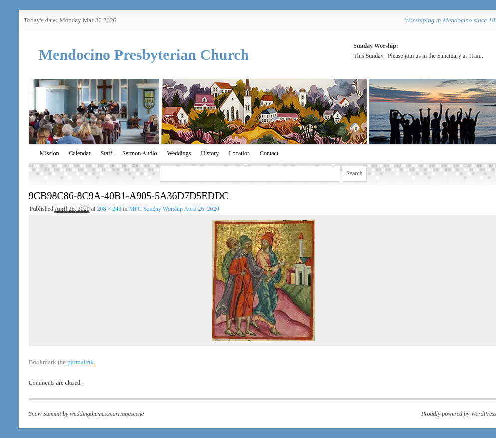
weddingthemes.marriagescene (107, 413)
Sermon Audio (139, 153)
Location (239, 153)
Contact (269, 153)
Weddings (179, 153)
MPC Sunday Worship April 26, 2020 (174, 208)
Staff (106, 153)
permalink (80, 362)
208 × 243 (109, 208)
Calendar (79, 153)
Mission (49, 153)
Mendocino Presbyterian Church (144, 54)
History (210, 153)
